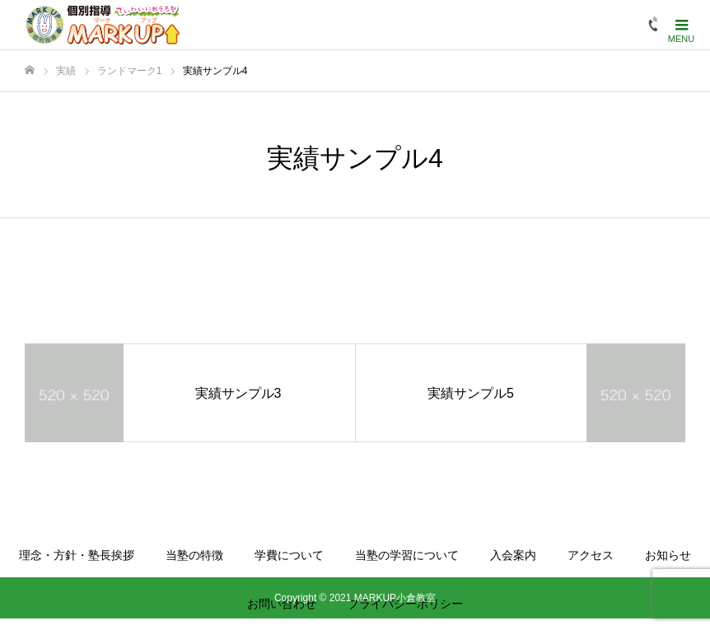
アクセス (591, 555)
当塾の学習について (407, 555)
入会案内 (513, 555)
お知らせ (668, 555)
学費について (289, 555)
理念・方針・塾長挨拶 (76, 555)
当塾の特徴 (194, 555)
